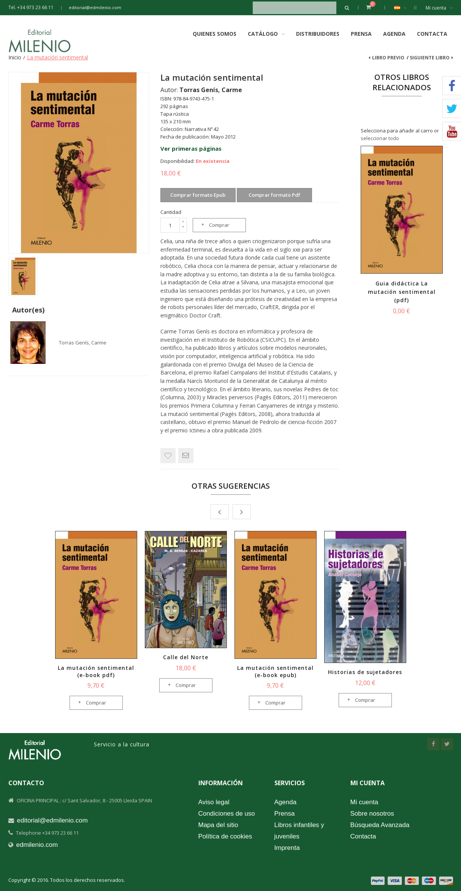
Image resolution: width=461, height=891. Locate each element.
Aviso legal (214, 802)
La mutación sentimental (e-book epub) (275, 671)
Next (242, 511)
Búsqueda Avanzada (380, 825)
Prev (220, 511)
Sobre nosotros (372, 813)
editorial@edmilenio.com (95, 7)
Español (404, 8)
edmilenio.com (37, 844)
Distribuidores (317, 33)
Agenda (394, 33)
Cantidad (170, 212)
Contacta (432, 33)
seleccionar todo (380, 138)
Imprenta (287, 847)
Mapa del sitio (218, 825)
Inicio (14, 57)
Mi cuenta (439, 8)
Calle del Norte (185, 657)
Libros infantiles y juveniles (299, 830)
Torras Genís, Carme (82, 342)
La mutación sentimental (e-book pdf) (96, 671)
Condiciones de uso (226, 813)
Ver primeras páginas (191, 148)
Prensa (361, 33)
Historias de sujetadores (365, 672)
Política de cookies (225, 836)
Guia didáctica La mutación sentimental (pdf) (402, 291)
